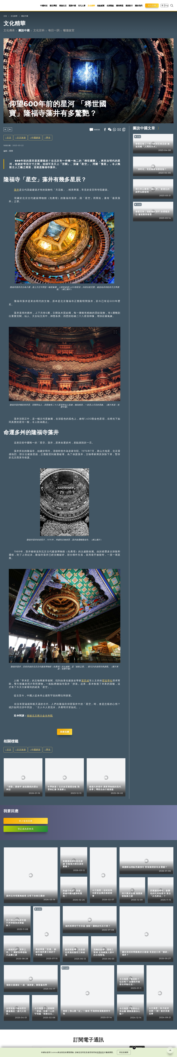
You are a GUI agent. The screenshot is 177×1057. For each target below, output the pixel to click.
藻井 (16, 189)
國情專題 (119, 5)
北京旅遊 (21, 137)
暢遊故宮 (68, 30)
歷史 (48, 137)
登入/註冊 (152, 5)
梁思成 (85, 680)
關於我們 (138, 5)
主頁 (5, 16)
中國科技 (43, 5)
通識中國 (72, 5)
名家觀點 (110, 5)
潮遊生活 (62, 5)
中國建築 (35, 137)
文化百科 (39, 30)
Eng (166, 5)
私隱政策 (100, 1052)
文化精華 (91, 5)
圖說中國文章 (144, 128)
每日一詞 (53, 30)
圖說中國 (24, 16)
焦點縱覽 (100, 5)
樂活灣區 (53, 5)
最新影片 (129, 5)
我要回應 (64, 731)
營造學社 (107, 680)
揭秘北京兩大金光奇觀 (40, 715)
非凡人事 (81, 5)
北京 (9, 137)
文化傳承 (9, 30)
